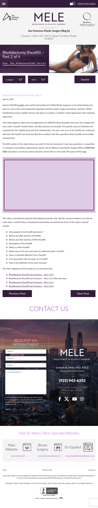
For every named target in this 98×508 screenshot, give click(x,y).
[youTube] (75, 400)
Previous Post (17, 293)
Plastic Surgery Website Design (45, 498)
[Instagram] (83, 400)
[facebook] (61, 400)
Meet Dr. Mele (47, 470)
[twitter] (68, 400)
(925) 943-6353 (72, 380)
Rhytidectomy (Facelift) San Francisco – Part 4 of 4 (31, 286)
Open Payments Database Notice (65, 483)
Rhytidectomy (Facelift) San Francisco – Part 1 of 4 (31, 274)
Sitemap (50, 483)
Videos (38, 95)
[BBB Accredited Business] (49, 492)
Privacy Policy (41, 483)
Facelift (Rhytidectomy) (15, 95)
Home (5, 63)
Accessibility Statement (85, 483)
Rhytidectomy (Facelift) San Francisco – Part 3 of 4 (31, 282)
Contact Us (91, 470)
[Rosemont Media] (60, 498)
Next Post (83, 293)
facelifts (20, 105)
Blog (12, 63)
